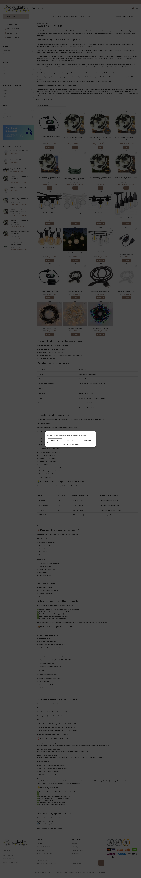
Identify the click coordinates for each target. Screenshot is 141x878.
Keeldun (70, 440)
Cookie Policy (65, 444)
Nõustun (54, 440)
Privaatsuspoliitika (74, 444)
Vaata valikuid (86, 440)
